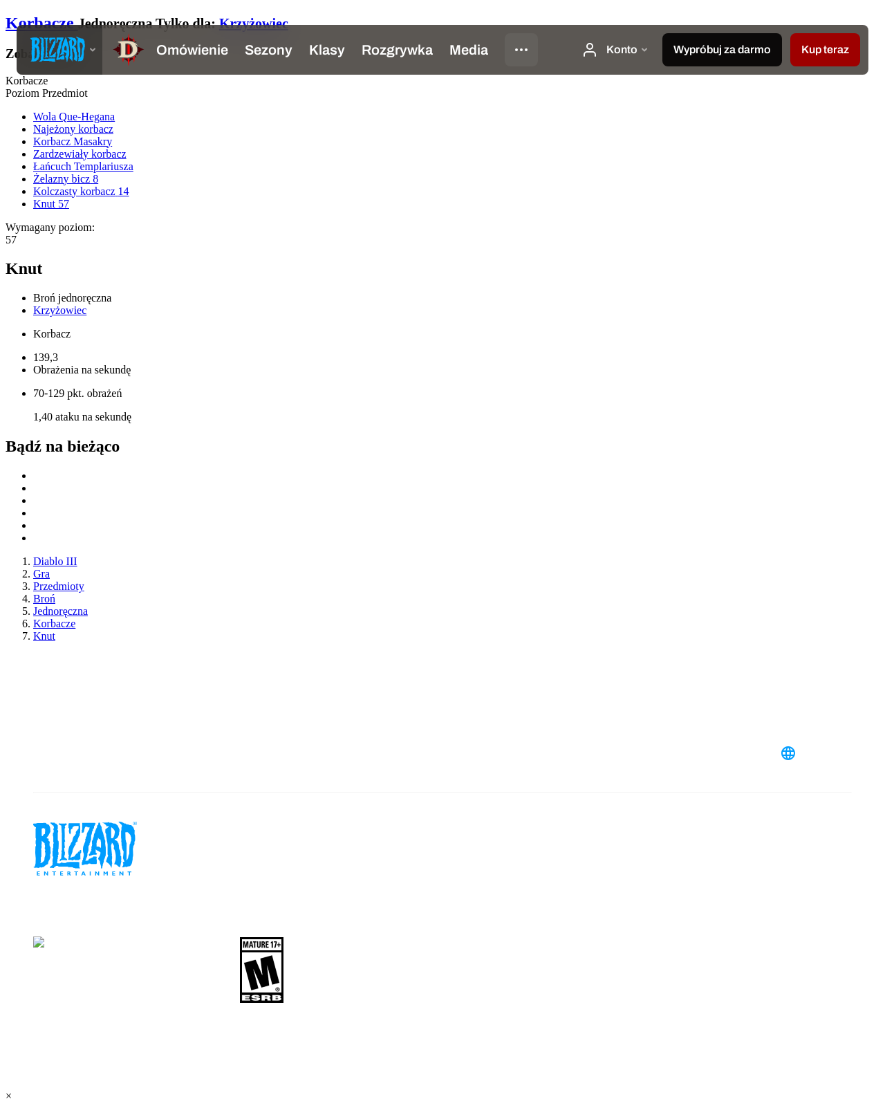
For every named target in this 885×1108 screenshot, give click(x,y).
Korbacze (42, 23)
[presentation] (59, 50)
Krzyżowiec (253, 23)
